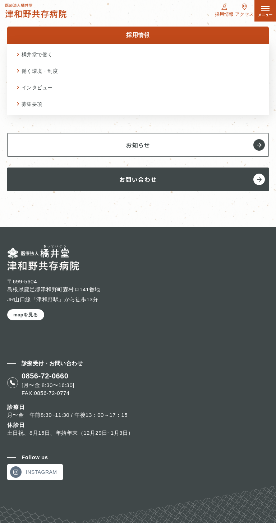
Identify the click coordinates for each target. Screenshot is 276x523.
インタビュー (37, 87)
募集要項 (32, 104)
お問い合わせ (192, 179)
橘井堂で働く (37, 54)
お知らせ (195, 145)
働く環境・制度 (40, 71)
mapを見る (25, 314)
